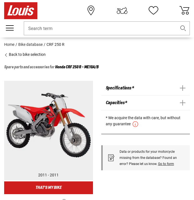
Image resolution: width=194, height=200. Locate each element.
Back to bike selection (25, 54)
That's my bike (48, 187)
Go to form (166, 164)
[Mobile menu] (9, 28)
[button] (183, 28)
